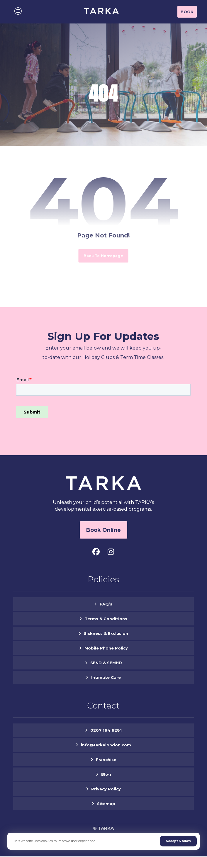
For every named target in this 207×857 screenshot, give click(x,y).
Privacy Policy (106, 789)
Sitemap (106, 804)
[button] (18, 10)
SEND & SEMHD (106, 663)
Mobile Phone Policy (106, 648)
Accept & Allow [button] (178, 841)
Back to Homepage (103, 255)
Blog (106, 774)
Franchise (106, 760)
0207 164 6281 (106, 730)
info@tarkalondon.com (106, 745)
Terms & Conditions (106, 619)
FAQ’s (106, 604)
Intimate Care (106, 677)
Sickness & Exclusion (106, 633)
